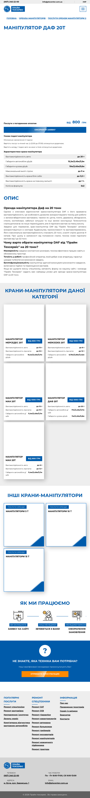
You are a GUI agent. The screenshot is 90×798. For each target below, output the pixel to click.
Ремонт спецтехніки (14, 707)
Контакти (64, 719)
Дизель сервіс (11, 719)
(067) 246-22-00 (11, 2)
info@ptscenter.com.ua (52, 2)
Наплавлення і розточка (16, 715)
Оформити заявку (44, 130)
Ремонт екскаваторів (42, 734)
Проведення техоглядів (72, 707)
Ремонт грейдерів (41, 730)
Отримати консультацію (45, 674)
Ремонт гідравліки (41, 715)
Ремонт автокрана (41, 723)
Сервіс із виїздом (69, 711)
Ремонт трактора (40, 749)
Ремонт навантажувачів (44, 719)
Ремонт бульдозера (42, 727)
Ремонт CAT (38, 707)
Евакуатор (65, 715)
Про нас (64, 703)
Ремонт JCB (38, 711)
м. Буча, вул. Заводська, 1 (16, 783)
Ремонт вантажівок (14, 711)
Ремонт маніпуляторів (43, 738)
